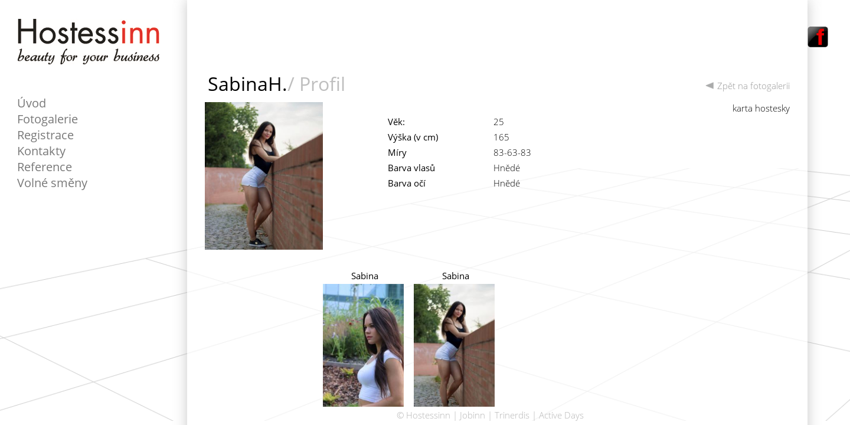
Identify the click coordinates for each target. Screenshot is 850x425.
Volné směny (52, 183)
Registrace (45, 135)
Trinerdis (512, 415)
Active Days (561, 415)
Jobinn (472, 415)
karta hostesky (761, 108)
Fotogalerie (47, 119)
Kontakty (41, 151)
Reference (44, 167)
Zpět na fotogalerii (747, 85)
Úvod (31, 103)
